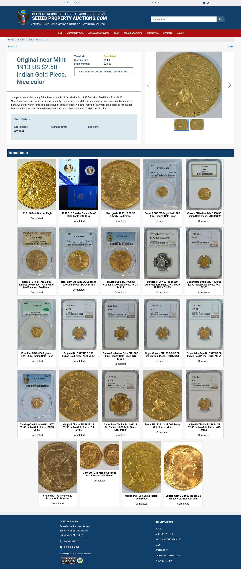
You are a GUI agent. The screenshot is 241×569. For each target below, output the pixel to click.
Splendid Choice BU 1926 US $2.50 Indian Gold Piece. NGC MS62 (204, 427)
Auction (21, 39)
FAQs (116, 33)
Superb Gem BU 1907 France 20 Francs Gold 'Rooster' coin (183, 497)
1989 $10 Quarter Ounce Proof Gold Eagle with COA (79, 215)
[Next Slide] (230, 85)
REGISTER (168, 33)
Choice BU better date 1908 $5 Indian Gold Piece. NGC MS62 (204, 215)
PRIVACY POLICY (163, 561)
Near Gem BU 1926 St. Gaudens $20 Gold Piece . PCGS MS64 (78, 283)
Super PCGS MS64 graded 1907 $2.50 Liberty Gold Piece (162, 215)
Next (230, 46)
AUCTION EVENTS (75, 33)
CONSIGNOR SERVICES (98, 33)
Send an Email (71, 546)
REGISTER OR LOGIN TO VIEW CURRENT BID (103, 71)
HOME (59, 33)
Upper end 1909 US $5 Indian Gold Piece (141, 497)
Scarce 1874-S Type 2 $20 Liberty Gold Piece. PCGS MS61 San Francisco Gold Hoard (36, 285)
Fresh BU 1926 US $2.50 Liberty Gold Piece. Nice (162, 426)
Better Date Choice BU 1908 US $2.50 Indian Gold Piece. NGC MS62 (204, 285)
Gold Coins (42, 39)
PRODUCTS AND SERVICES (168, 539)
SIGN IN (181, 33)
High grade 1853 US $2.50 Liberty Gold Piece (120, 215)
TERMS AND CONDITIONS (167, 555)
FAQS (158, 545)
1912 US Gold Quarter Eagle (36, 213)
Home (10, 39)
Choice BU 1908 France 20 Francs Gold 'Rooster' (57, 497)
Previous (13, 46)
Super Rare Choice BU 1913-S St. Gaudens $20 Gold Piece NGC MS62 (120, 427)
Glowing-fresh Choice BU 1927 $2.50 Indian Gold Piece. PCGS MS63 (37, 427)
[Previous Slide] (149, 85)
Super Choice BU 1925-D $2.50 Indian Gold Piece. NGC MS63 (162, 354)
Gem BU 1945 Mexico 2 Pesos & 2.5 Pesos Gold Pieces (99, 474)
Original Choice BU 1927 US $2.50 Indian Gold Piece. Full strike (78, 427)
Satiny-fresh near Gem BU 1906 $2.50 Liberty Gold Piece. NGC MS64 (120, 356)
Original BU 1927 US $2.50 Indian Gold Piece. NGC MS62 (78, 354)
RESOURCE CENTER (133, 33)
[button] (181, 125)
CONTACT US (153, 33)
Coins (31, 39)
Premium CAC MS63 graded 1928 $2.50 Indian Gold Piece (36, 354)
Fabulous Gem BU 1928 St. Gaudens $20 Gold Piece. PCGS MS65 (120, 285)
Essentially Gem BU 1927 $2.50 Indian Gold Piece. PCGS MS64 (204, 354)
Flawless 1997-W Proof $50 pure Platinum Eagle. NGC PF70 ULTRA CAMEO (162, 285)
